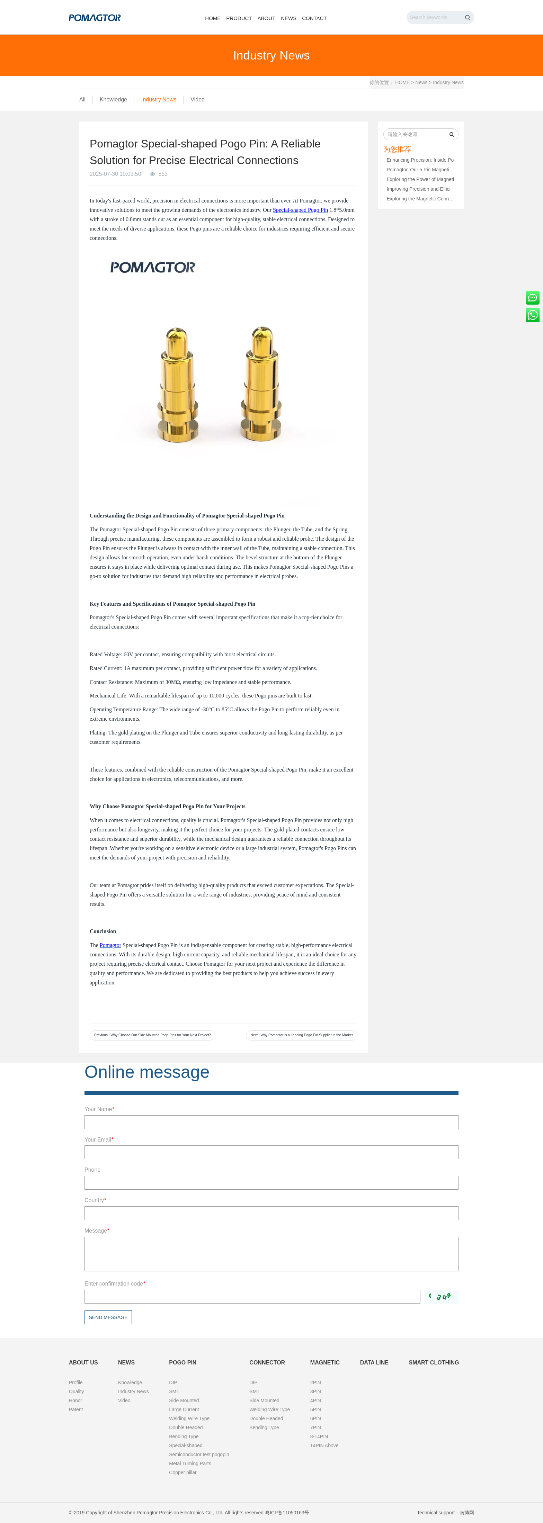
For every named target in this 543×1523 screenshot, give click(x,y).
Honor (75, 1400)
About (266, 18)
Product (239, 18)
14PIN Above (324, 1445)
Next (301, 1035)
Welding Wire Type (189, 1418)
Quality (76, 1391)
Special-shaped (186, 1445)
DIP (173, 1382)
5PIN (315, 1409)
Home (213, 18)
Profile (76, 1382)
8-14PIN (319, 1436)
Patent (76, 1409)
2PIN (315, 1382)
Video (197, 99)
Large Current (184, 1409)
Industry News (448, 82)
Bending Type (183, 1436)
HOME (402, 82)
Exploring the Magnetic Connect (421, 198)
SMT (174, 1391)
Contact (314, 18)
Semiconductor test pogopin (199, 1454)
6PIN (315, 1418)
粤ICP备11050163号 (287, 1512)
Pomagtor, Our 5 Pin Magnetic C (422, 169)
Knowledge (113, 99)
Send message (108, 1317)
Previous (152, 1035)
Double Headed (186, 1427)
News (288, 18)
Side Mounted (184, 1400)
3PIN (315, 1391)
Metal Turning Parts (190, 1463)
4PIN (315, 1400)
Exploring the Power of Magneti (420, 179)
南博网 (467, 1512)
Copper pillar (182, 1472)
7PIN (315, 1427)
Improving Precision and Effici (419, 189)
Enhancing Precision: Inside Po (420, 160)
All (82, 99)
